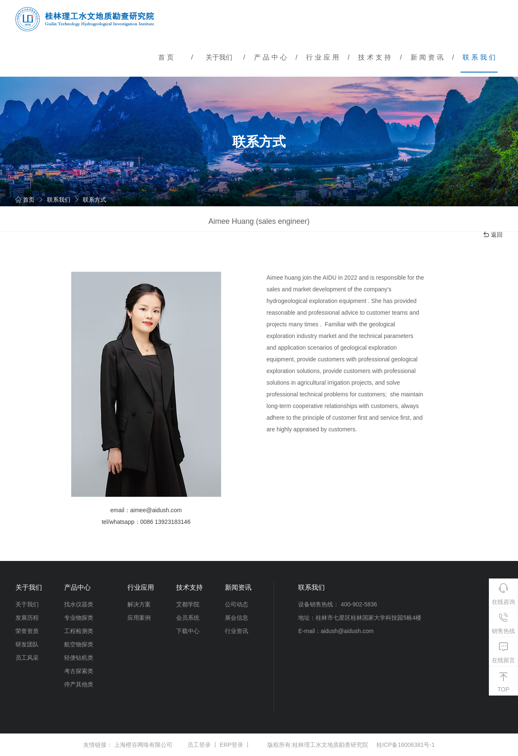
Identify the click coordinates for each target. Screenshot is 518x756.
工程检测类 (78, 631)
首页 (167, 57)
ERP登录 (232, 744)
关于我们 (219, 57)
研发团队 (27, 644)
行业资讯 (236, 631)
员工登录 (199, 744)
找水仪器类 (78, 604)
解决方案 (139, 604)
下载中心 (187, 631)
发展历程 (27, 617)
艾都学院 (187, 604)
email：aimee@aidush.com (146, 510)
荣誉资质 (27, 631)
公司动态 (236, 604)
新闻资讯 (428, 57)
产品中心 (271, 57)
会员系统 (187, 617)
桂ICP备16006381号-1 (405, 744)
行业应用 (323, 57)
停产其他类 (78, 684)
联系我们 (480, 57)
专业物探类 (78, 617)
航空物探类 (78, 644)
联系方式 (94, 199)
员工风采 (27, 657)
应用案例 (139, 617)
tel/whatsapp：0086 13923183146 (146, 521)
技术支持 (375, 57)
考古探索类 (78, 671)
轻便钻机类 (78, 657)
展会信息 (236, 617)
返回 (493, 234)
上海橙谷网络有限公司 (143, 744)
